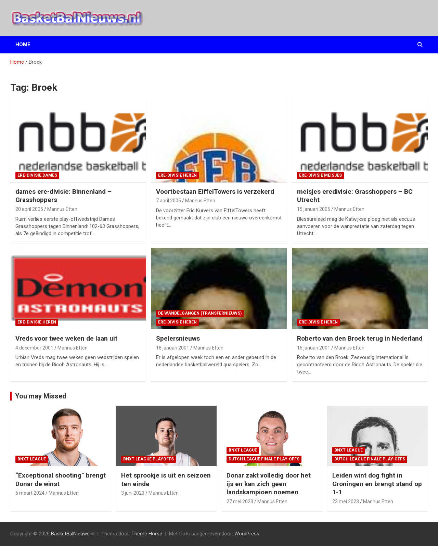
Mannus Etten (62, 209)
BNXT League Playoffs (148, 459)
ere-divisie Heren (177, 175)
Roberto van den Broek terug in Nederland (360, 338)
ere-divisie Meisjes (320, 175)
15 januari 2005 (313, 209)
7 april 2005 (168, 200)
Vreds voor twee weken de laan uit (66, 338)
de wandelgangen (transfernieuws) (200, 313)
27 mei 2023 (240, 501)
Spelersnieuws (178, 338)
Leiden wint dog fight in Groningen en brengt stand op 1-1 (377, 483)
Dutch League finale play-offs (264, 459)
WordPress (246, 534)
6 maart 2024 (29, 493)
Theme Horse (146, 534)
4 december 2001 (34, 348)
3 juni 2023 (132, 493)
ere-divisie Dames (37, 175)
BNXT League (31, 459)
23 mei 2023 (345, 501)
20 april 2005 (29, 209)
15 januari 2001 (313, 348)
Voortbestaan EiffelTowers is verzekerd (215, 191)
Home (22, 44)
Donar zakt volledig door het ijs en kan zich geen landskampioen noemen (269, 483)
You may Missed (40, 396)
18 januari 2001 (172, 348)
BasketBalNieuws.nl (72, 534)
